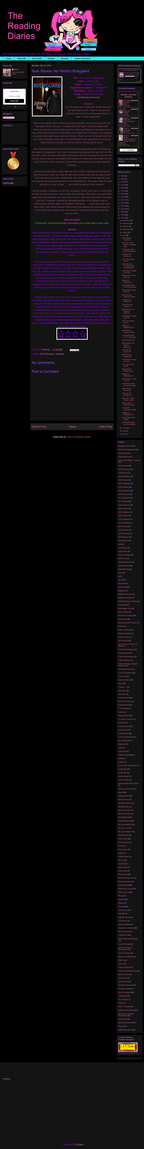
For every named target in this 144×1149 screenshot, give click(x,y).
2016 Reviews (123, 494)
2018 (123, 200)
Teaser (120, 964)
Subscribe (14, 101)
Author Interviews (82, 58)
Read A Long (122, 867)
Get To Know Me (124, 740)
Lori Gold (126, 114)
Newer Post (39, 426)
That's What (122, 978)
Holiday (120, 758)
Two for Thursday (124, 1006)
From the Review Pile (125, 737)
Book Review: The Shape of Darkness (128, 311)
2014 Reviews (123, 480)
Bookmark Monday (124, 633)
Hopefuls (121, 762)
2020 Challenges (124, 519)
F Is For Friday (123, 708)
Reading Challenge (124, 881)
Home (8, 58)
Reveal (120, 896)
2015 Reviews (123, 487)
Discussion (122, 694)
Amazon (95, 97)
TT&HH (120, 1003)
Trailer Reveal (123, 996)
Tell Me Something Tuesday (127, 971)
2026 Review (122, 551)
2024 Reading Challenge (129, 70)
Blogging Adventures (125, 594)
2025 (123, 179)
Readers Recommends (126, 878)
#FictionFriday (123, 453)
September (126, 229)
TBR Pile (121, 960)
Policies (51, 58)
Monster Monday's (124, 810)
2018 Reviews (123, 508)
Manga (120, 792)
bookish (121, 626)
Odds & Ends (122, 839)
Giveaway (121, 744)
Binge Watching (123, 569)
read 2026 (121, 864)
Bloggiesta (121, 590)
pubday (120, 853)
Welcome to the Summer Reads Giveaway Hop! (128, 265)
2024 (123, 182)
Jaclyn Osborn (123, 144)
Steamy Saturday (124, 931)
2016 (123, 206)
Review (120, 903)
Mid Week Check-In (125, 803)
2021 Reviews (123, 526)
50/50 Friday (122, 558)
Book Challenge (123, 612)
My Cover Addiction (125, 824)
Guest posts (122, 751)
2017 (123, 203)
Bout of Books (123, 640)
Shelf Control (122, 921)
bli (119, 576)
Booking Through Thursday (127, 623)
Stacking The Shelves (125, 928)
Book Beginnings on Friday (127, 601)
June (124, 428)
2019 (123, 197)
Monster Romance (124, 814)
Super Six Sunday (124, 944)
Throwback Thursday (125, 985)
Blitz (119, 580)
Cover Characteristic (125, 673)
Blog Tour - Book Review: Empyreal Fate (129, 244)
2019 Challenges (124, 512)
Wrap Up (121, 1026)
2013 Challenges (124, 469)
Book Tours (122, 619)
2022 (123, 188)
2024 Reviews (123, 540)
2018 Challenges (124, 505)
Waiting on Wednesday (126, 1010)
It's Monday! (122, 773)
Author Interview (123, 565)
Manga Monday (123, 796)
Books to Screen (124, 637)
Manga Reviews (123, 799)
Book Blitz (121, 605)
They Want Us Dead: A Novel (127, 102)
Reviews (65, 58)
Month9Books (123, 817)
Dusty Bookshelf (123, 698)
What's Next (122, 1019)
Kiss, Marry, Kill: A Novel (126, 111)
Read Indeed (122, 871)
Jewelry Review (123, 776)
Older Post (105, 426)
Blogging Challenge (125, 598)
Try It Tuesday (123, 999)
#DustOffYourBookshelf (126, 449)
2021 (123, 191)
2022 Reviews (123, 530)
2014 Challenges (124, 476)
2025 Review (122, 548)
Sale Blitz (121, 913)
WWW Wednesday (124, 1030)
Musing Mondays (124, 821)
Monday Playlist (123, 807)
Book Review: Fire (128, 340)
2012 (123, 218)
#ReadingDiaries (124, 457)
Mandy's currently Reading (128, 96)
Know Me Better (123, 780)
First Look (121, 723)
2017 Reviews (123, 501)
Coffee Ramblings (124, 660)
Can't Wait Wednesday (126, 649)
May (124, 431)
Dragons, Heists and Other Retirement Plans (129, 120)
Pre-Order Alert (123, 842)
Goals (120, 748)
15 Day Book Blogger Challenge (129, 460)
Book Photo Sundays (125, 615)
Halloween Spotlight (125, 755)
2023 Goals (37, 58)
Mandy (16, 69)
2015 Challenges (124, 483)
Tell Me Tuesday (123, 974)
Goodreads (83, 97)
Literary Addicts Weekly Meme (128, 783)
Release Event (123, 892)
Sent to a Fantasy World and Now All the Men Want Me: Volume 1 (127, 139)
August (125, 232)
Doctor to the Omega (127, 129)
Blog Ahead (122, 583)
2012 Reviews (47, 354)
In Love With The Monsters (127, 765)
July (124, 235)
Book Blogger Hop (124, 608)
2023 (123, 185)
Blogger (79, 1144)
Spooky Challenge (124, 924)
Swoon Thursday (124, 953)
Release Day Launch (125, 889)
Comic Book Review (125, 669)
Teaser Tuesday (123, 967)
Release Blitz (122, 885)
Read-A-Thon (122, 874)
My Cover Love (123, 828)
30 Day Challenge (124, 555)
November (126, 223)
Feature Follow (123, 715)
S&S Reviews (123, 910)
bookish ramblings (124, 630)
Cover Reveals (123, 680)
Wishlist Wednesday (125, 1022)
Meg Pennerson (123, 124)
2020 (123, 194)
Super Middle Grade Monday (128, 939)
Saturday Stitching (124, 917)
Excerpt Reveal (123, 705)
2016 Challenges (124, 491)
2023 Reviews (123, 537)
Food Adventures (124, 726)
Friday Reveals (123, 733)
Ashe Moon (126, 131)
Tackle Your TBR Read (126, 956)
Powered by (14, 106)
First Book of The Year (125, 719)
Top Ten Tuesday (124, 992)
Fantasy (121, 712)
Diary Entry (122, 691)
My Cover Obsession (125, 831)
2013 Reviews (123, 473)
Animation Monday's (125, 562)
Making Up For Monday (126, 789)
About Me (21, 58)
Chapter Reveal (123, 653)
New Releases (123, 835)
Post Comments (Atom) (79, 437)
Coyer (120, 683)
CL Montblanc (127, 105)
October (125, 226)
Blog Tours (121, 587)
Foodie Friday (123, 730)
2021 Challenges (124, 523)
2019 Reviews (123, 515)
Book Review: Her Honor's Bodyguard (128, 345)
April (124, 434)
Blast (120, 573)
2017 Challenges (124, 498)
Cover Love (122, 676)
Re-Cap (121, 860)
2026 (123, 176)
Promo (120, 846)
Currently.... (122, 687)
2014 (123, 212)
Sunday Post (122, 935)
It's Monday (122, 769)
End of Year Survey (124, 701)
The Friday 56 (123, 981)
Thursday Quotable (124, 989)
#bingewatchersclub (125, 446)
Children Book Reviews (126, 657)
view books (138, 81)
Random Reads (123, 856)
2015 (123, 209)
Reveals (121, 899)
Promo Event (122, 849)
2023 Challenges (124, 533)
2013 (123, 215)
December (126, 220)
